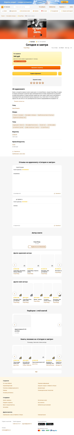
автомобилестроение (18, 127)
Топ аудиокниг (54, 11)
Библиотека (52, 7)
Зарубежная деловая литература (46, 115)
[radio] (31, 83)
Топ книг (45, 11)
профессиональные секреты (32, 127)
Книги (5, 11)
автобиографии (51, 125)
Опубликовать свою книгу (18, 153)
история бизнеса (45, 127)
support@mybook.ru (27, 423)
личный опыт (43, 125)
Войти (71, 7)
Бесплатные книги (25, 11)
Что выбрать (42, 7)
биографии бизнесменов (32, 125)
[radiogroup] (37, 83)
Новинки (36, 11)
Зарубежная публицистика (19, 117)
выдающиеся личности (18, 125)
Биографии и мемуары (30, 115)
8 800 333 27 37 (16, 423)
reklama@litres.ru (6, 430)
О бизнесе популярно (18, 115)
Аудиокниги (14, 11)
